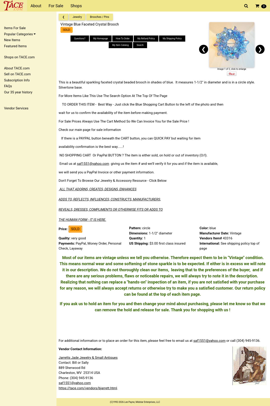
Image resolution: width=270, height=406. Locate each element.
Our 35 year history (18, 92)
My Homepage (101, 38)
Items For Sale (15, 28)
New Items (12, 40)
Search (141, 45)
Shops (76, 5)
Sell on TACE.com (17, 74)
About (36, 5)
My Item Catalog (121, 45)
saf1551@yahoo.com (94, 164)
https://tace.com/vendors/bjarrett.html (89, 388)
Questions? (80, 38)
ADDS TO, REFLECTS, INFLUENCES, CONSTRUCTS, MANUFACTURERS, (111, 199)
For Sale (56, 5)
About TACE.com (17, 68)
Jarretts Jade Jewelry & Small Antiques (89, 358)
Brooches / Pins (101, 17)
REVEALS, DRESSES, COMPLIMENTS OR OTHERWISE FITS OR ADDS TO (112, 210)
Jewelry (78, 17)
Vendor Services (16, 108)
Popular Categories (20, 34)
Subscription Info (17, 80)
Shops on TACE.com (19, 57)
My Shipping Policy (173, 38)
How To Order (124, 38)
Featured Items (15, 46)
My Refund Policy (147, 38)
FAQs (8, 86)
